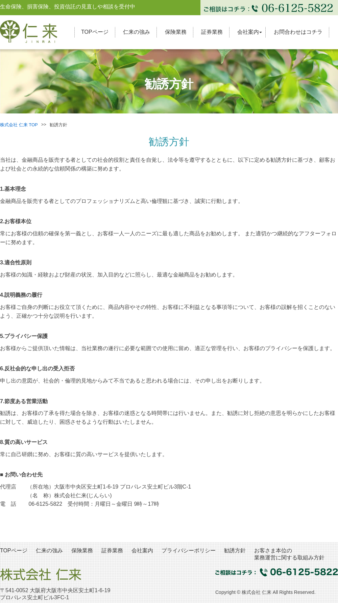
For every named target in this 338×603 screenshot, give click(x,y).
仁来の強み (136, 32)
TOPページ (94, 32)
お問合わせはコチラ (298, 32)
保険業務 (176, 32)
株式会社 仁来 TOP (19, 124)
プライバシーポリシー (189, 550)
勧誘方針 (235, 550)
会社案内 (248, 32)
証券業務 (212, 32)
